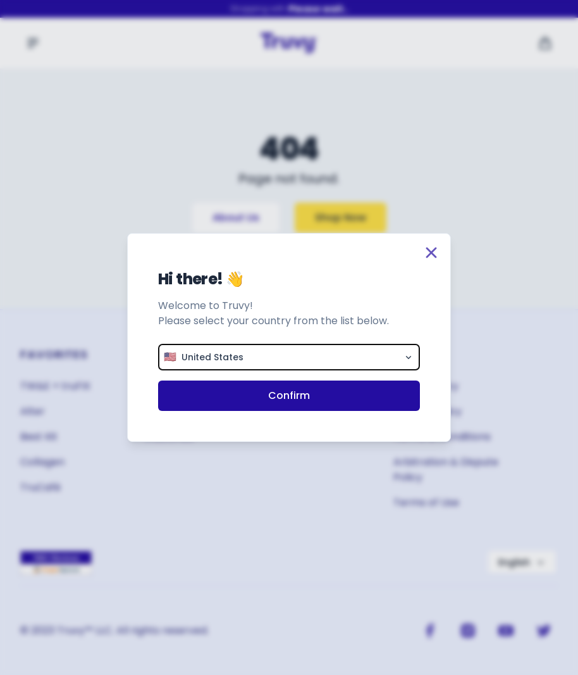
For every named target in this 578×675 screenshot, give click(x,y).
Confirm (289, 395)
